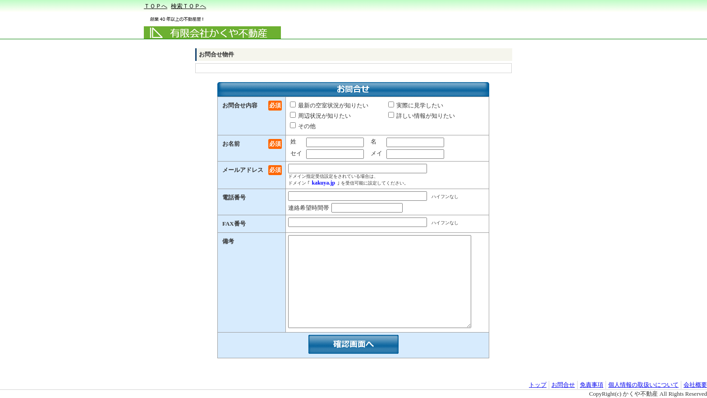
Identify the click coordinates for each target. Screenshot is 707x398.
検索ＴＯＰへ (188, 6)
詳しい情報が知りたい (421, 115)
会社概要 (695, 384)
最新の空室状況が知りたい (329, 105)
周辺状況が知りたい (320, 115)
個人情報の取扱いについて (643, 384)
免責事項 (591, 384)
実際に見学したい (415, 105)
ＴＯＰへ (155, 6)
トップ (537, 384)
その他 (303, 126)
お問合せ (563, 384)
